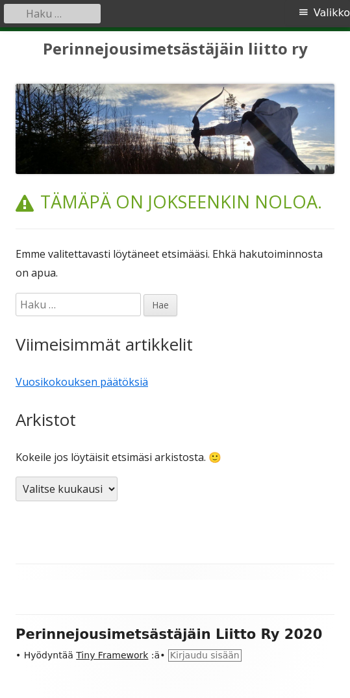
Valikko (332, 12)
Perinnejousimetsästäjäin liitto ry (175, 49)
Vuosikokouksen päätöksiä (82, 382)
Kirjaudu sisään (205, 655)
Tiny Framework (112, 655)
